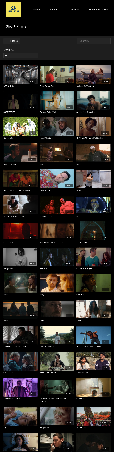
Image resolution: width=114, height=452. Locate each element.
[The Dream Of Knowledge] (20, 346)
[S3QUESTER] (20, 112)
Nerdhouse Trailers (98, 9)
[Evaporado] (57, 427)
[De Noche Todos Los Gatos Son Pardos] (57, 400)
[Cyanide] (93, 294)
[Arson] (93, 190)
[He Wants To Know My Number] (93, 138)
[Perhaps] (57, 268)
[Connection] (20, 372)
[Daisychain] (20, 268)
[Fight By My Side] (57, 86)
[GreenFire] (93, 398)
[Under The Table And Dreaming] (20, 190)
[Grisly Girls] (20, 242)
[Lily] (20, 427)
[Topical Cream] (20, 164)
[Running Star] (20, 138)
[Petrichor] (57, 320)
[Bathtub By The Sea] (93, 86)
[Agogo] (93, 164)
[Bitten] (93, 320)
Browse (73, 9)
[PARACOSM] (93, 242)
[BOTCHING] (20, 86)
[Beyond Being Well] (57, 112)
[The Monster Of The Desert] (57, 242)
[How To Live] (57, 190)
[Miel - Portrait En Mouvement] (93, 346)
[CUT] (93, 216)
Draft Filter (8, 50)
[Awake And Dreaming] (93, 112)
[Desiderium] (93, 427)
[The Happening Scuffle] (20, 398)
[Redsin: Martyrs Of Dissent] (20, 216)
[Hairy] (57, 294)
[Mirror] (20, 294)
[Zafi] (57, 164)
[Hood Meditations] (57, 138)
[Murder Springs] (57, 216)
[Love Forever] (93, 372)
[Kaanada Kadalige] (57, 372)
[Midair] (20, 320)
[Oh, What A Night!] (93, 268)
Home (36, 9)
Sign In (54, 9)
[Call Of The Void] (57, 346)
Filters (12, 41)
